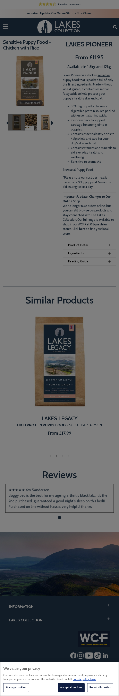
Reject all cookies (100, 687)
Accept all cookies (71, 687)
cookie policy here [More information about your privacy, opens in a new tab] (84, 679)
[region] (59, 679)
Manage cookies (16, 687)
